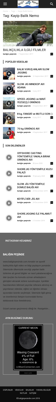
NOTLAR (23, 393)
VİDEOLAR (19, 390)
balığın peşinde (9, 54)
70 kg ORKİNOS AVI (28, 128)
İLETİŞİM (32, 393)
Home (5, 11)
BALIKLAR (30, 390)
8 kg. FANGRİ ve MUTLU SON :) (34, 113)
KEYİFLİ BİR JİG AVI (28, 198)
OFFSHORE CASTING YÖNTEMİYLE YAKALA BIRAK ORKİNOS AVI (33, 156)
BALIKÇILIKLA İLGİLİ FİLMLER (24, 50)
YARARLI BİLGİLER (43, 390)
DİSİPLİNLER (8, 390)
